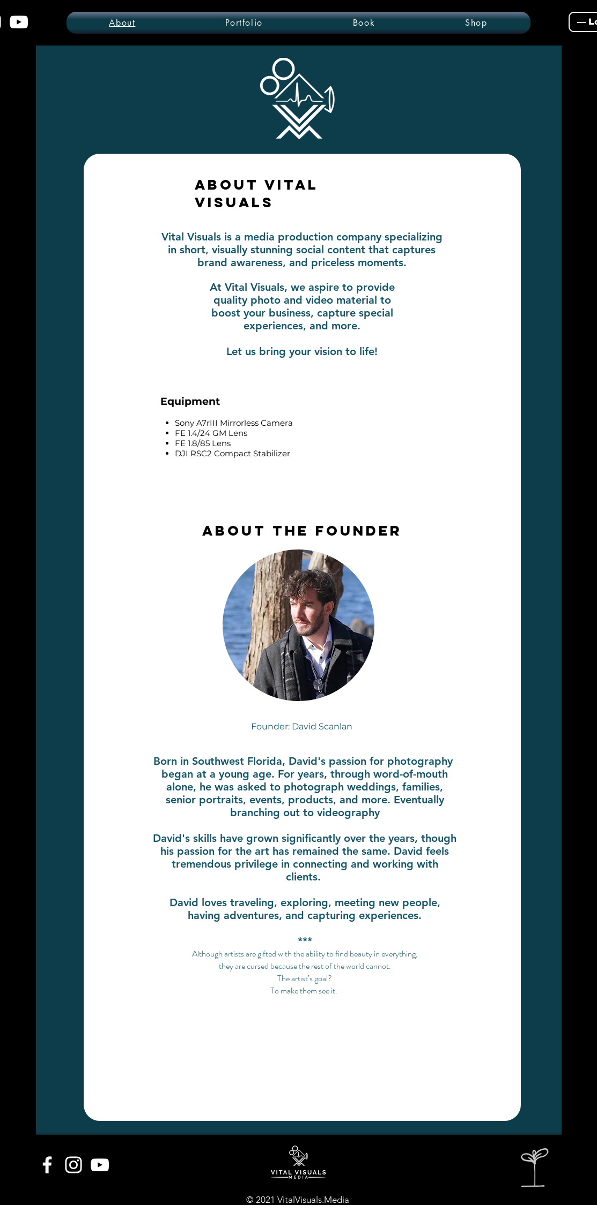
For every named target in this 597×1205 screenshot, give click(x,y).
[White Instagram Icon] (73, 1165)
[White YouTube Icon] (100, 1165)
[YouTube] (19, 22)
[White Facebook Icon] (47, 1165)
